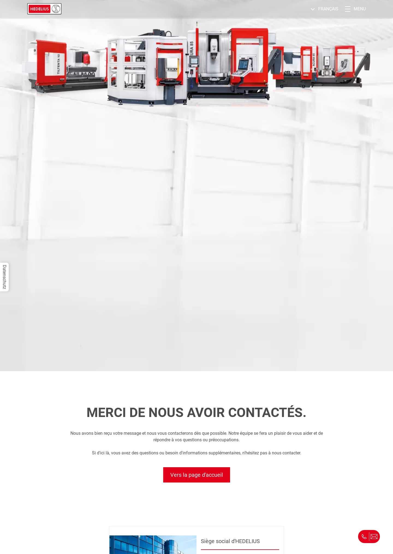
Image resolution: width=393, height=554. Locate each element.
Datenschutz (4, 277)
